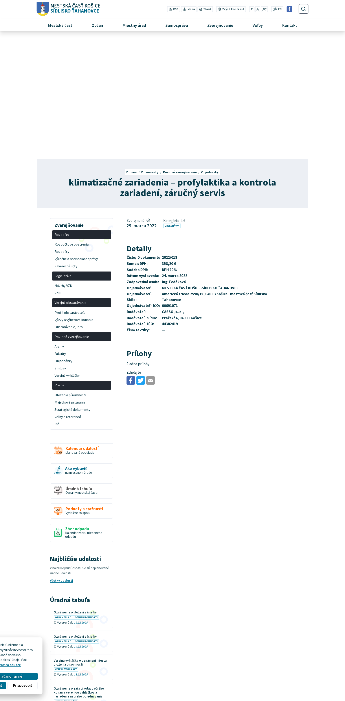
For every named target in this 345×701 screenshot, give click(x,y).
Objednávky (172, 104)
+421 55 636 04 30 (254, 675)
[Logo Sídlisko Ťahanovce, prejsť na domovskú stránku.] (68, 9)
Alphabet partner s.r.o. (90, 654)
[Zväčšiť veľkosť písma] (264, 9)
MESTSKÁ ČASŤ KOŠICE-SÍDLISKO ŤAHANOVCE (93, 658)
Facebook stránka (254, 685)
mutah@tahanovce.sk (257, 680)
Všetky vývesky (61, 597)
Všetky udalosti (61, 459)
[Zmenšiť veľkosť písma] (251, 9)
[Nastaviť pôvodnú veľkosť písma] (257, 9)
